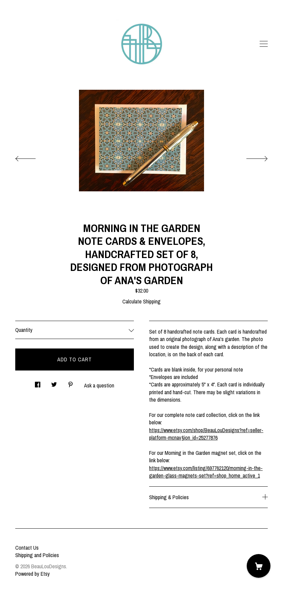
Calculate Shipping (141, 301)
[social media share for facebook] (37, 382)
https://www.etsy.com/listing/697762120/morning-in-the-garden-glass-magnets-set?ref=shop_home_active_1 (206, 471)
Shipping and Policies (37, 555)
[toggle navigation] (264, 44)
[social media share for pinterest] (70, 382)
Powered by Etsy (32, 573)
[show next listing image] (251, 157)
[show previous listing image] (32, 157)
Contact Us (27, 547)
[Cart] (258, 566)
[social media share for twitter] (54, 382)
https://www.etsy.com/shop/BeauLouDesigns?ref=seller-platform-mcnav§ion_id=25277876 (206, 433)
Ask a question (99, 385)
